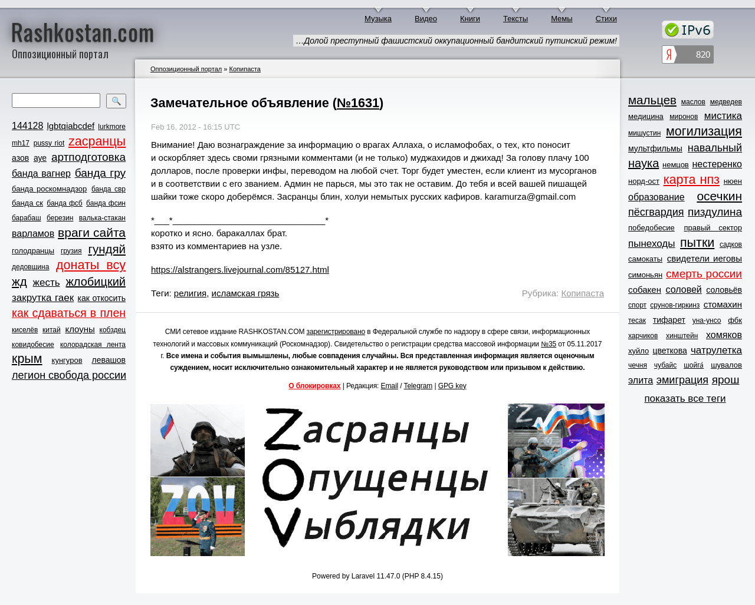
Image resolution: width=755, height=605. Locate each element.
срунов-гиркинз (675, 305)
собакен (644, 290)
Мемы (562, 18)
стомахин (723, 304)
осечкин (719, 196)
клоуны (79, 329)
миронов (683, 117)
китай (51, 330)
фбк (735, 320)
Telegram (418, 386)
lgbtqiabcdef (70, 126)
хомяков (724, 335)
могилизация (704, 131)
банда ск (27, 203)
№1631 (358, 102)
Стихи (606, 18)
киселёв (25, 330)
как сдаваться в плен (69, 312)
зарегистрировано (336, 332)
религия (190, 293)
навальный (715, 148)
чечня (637, 365)
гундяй (107, 249)
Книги (470, 18)
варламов (33, 234)
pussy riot (49, 143)
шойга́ (694, 365)
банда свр (108, 189)
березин (60, 218)
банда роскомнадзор (49, 188)
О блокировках (314, 386)
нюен (733, 181)
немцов (675, 164)
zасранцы (97, 141)
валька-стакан (102, 218)
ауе (40, 158)
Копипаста (244, 68)
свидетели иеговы (704, 258)
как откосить (102, 298)
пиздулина (715, 212)
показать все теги (685, 398)
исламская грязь (246, 293)
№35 (548, 344)
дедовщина (30, 267)
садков (731, 244)
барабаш (26, 218)
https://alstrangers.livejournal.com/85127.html (240, 270)
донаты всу (91, 265)
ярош (726, 379)
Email (390, 386)
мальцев (652, 100)
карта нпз (692, 180)
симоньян (645, 274)
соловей (683, 290)
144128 (27, 126)
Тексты (515, 18)
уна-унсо (706, 320)
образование (656, 197)
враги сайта (92, 232)
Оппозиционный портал (186, 68)
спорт (637, 305)
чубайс (665, 365)
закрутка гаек (43, 297)
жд (19, 281)
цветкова (670, 350)
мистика (723, 115)
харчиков (643, 336)
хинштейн (682, 336)
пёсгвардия (656, 212)
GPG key (452, 386)
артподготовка (88, 157)
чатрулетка (716, 350)
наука (643, 163)
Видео (426, 18)
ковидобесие (33, 344)
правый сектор (713, 227)
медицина (646, 116)
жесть (46, 282)
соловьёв (724, 290)
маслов (693, 102)
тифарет (669, 320)
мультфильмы (655, 148)
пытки (697, 243)
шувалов (726, 365)
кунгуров (67, 360)
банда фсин (106, 203)
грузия (71, 251)
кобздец (113, 330)
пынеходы (651, 243)
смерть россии (704, 273)
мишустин (644, 133)
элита (640, 380)
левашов (109, 360)
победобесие (651, 227)
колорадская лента (93, 344)
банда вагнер (41, 173)
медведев (726, 102)
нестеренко (717, 164)
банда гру (100, 173)
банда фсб (64, 203)
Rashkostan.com (83, 31)
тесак (637, 320)
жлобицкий (95, 281)
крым (27, 359)
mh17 (20, 143)
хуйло (638, 350)
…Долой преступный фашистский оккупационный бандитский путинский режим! (456, 40)
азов (20, 158)
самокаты (645, 258)
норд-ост (643, 181)
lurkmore (112, 127)
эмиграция (682, 380)
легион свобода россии (69, 375)
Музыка (378, 18)
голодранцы (33, 250)
